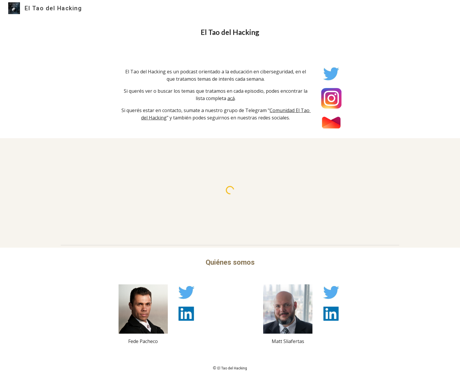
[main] (230, 32)
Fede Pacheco (143, 341)
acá (231, 98)
